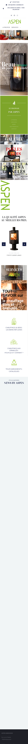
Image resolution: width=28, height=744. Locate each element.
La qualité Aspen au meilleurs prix (14, 218)
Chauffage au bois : (14, 328)
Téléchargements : (14, 369)
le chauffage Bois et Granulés (12, 304)
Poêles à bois (16, 253)
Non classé (11, 253)
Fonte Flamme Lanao (14, 255)
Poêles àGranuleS (14, 169)
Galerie (14, 139)
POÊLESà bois (14, 151)
